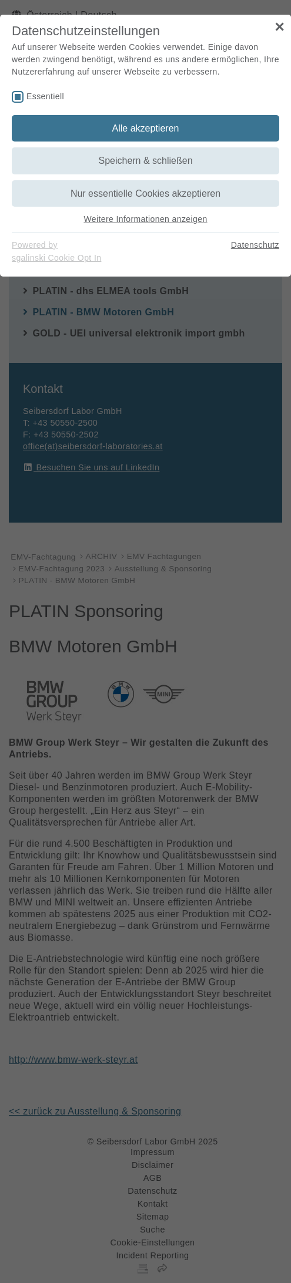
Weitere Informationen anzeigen (145, 219)
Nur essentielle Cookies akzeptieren (145, 193)
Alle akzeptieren (145, 128)
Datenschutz (255, 245)
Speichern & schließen (145, 161)
